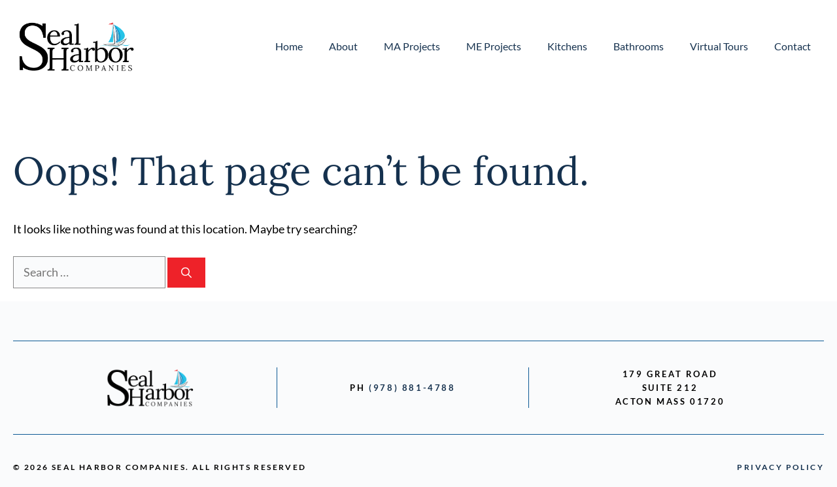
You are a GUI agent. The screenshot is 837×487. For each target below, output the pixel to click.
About (343, 46)
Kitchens (567, 46)
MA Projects (412, 46)
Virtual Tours (719, 46)
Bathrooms (638, 46)
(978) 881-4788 (412, 387)
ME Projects (493, 46)
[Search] (186, 273)
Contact (792, 46)
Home (289, 46)
